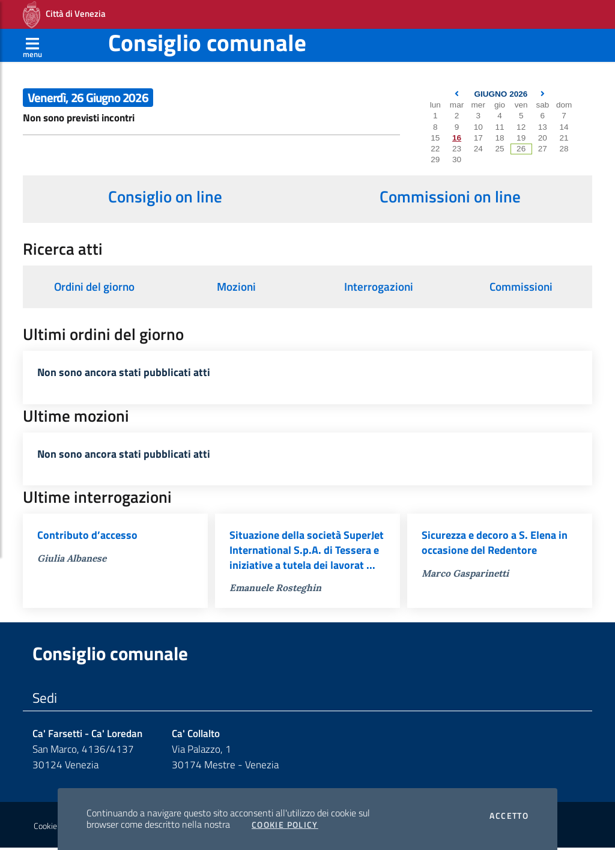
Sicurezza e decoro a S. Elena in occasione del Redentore (495, 544)
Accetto (509, 816)
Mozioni (236, 287)
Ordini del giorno (94, 287)
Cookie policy (56, 828)
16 (456, 137)
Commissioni (521, 287)
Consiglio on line (165, 196)
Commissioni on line (450, 196)
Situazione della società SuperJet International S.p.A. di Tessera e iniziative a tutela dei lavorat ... (306, 552)
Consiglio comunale (207, 42)
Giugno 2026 (500, 94)
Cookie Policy (285, 825)
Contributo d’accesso (87, 537)
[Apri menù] (32, 45)
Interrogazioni (378, 287)
